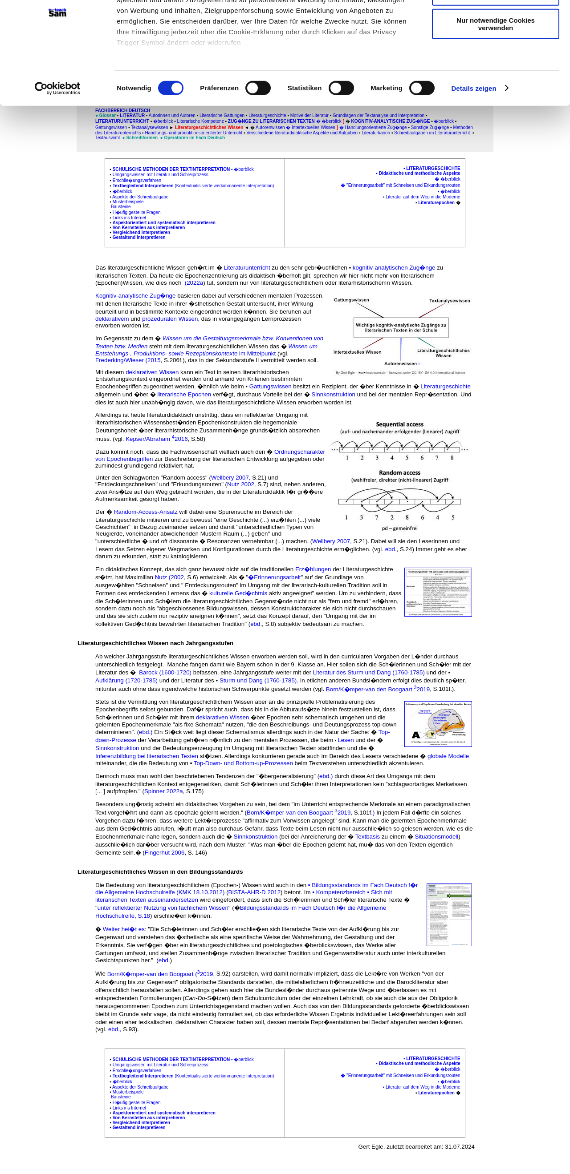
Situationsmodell (436, 836)
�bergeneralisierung (286, 776)
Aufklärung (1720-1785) (126, 680)
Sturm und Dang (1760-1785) (258, 680)
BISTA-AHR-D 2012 (254, 892)
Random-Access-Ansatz (146, 511)
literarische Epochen (184, 394)
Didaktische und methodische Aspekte (419, 173)
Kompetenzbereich (341, 892)
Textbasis (367, 836)
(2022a (193, 282)
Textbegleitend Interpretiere (142, 185)
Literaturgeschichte (433, 168)
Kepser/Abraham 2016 (157, 439)
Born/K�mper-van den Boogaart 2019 (378, 689)
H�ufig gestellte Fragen (137, 212)
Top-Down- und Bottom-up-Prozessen (243, 763)
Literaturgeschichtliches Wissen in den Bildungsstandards (160, 871)
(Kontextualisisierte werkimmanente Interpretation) (222, 185)
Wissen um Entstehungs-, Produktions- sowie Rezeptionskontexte (206, 350)
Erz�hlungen (314, 569)
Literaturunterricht (247, 267)
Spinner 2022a (163, 791)
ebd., (115, 1029)
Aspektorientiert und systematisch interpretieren (164, 222)
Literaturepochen (436, 202)
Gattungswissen (270, 386)
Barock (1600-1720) (165, 672)
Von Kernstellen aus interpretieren (149, 227)
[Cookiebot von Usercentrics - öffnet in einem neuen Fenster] (58, 142)
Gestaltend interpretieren (139, 237)
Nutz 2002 (240, 484)
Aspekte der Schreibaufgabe (140, 196)
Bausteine (120, 206)
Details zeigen (473, 142)
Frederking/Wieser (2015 (128, 360)
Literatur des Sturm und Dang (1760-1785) (369, 672)
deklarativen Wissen (152, 372)
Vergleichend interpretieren (142, 232)
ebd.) (146, 732)
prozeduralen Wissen (170, 318)
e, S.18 (140, 915)
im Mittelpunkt (257, 353)
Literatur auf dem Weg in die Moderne (423, 196)
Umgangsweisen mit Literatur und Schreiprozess (160, 174)
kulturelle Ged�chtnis (238, 593)
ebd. (391, 549)
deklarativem (112, 318)
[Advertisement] (45, 185)
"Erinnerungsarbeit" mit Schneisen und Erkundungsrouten (403, 185)
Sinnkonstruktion (333, 394)
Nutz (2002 (169, 577)
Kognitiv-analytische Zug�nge (135, 295)
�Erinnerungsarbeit (274, 577)
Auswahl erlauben (495, 48)
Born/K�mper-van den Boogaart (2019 (160, 974)
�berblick (243, 169)
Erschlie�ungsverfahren (137, 180)
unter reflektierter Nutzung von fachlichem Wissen (163, 907)
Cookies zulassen (496, 22)
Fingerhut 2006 (165, 852)
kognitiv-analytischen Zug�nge (395, 267)
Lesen (346, 740)
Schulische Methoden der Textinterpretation (171, 169)
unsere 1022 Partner (177, 32)
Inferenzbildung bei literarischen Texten (147, 756)
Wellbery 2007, (231, 477)
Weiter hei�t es (124, 929)
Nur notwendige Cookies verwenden (495, 77)
